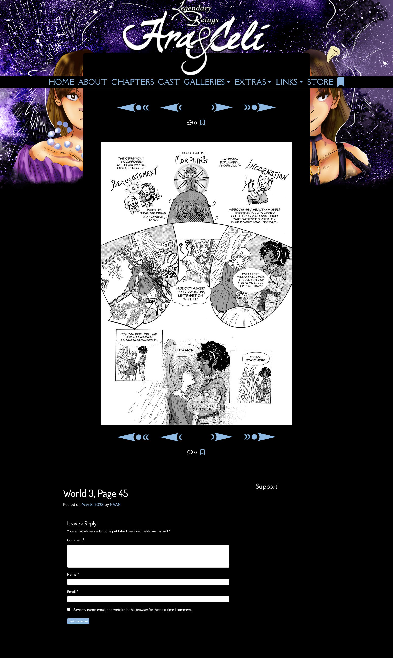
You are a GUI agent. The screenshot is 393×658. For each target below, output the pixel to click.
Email (71, 591)
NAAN (115, 504)
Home (61, 82)
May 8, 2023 (93, 504)
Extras (250, 82)
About (92, 82)
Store (320, 82)
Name (71, 574)
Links (286, 82)
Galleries (204, 82)
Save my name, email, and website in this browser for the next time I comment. (132, 609)
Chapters (132, 82)
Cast (169, 82)
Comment (75, 540)
